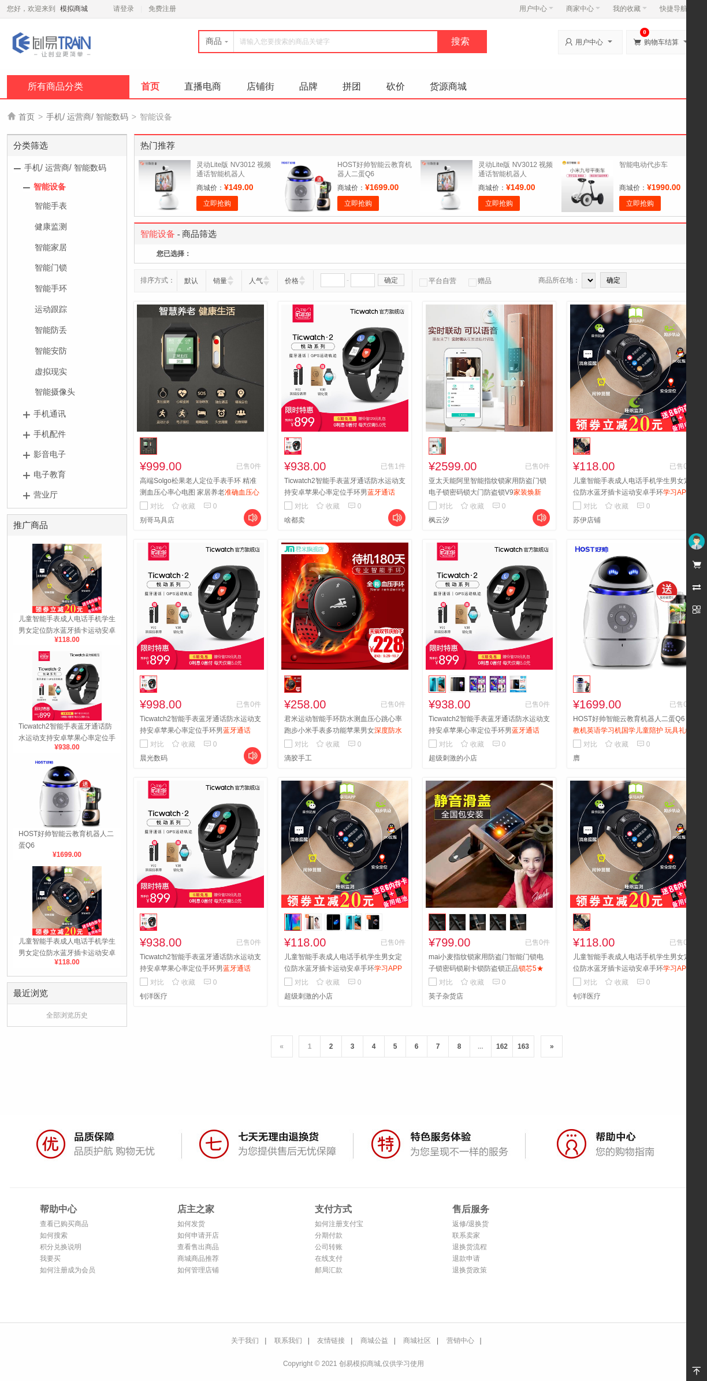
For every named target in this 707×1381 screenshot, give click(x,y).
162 (502, 1046)
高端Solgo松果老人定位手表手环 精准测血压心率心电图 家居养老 (199, 492)
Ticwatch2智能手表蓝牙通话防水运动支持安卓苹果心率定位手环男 (67, 737)
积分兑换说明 (60, 1247)
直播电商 (202, 86)
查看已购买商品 (64, 1224)
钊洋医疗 (154, 996)
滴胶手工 (298, 758)
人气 (256, 281)
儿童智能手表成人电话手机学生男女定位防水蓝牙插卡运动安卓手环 (67, 630)
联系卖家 (466, 1235)
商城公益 (374, 1341)
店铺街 (260, 86)
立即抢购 (217, 203)
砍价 (395, 86)
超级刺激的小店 (453, 758)
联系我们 (288, 1341)
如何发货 (191, 1224)
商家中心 (583, 9)
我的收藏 (630, 9)
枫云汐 (439, 520)
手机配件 (50, 434)
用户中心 (536, 9)
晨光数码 (154, 758)
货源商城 (448, 86)
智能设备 (50, 186)
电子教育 (50, 474)
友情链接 (331, 1341)
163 (523, 1046)
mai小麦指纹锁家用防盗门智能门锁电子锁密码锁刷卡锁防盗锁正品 (486, 968)
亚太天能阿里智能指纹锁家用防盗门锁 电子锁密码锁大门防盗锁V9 (487, 492)
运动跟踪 (51, 309)
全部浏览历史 (67, 1015)
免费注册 (162, 9)
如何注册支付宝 (339, 1224)
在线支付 (329, 1258)
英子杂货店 (446, 996)
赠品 (480, 281)
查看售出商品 (198, 1247)
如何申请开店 (198, 1235)
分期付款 (329, 1235)
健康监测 (51, 226)
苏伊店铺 (587, 520)
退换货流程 (469, 1247)
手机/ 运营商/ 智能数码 (87, 116)
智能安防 (51, 350)
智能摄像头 (55, 391)
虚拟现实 (51, 371)
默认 (191, 281)
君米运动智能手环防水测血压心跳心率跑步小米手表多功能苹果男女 (343, 730)
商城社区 (417, 1341)
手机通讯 (50, 413)
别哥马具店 (157, 520)
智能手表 (51, 205)
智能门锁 (51, 267)
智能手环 (51, 288)
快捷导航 (677, 9)
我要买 (50, 1258)
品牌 (308, 86)
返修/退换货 (470, 1224)
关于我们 (245, 1341)
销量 (220, 281)
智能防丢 (51, 330)
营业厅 (46, 494)
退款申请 (466, 1258)
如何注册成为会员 (67, 1270)
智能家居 (51, 247)
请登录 (123, 9)
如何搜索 (54, 1235)
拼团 (352, 86)
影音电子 (50, 454)
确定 (391, 280)
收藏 (183, 506)
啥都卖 (294, 520)
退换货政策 (469, 1270)
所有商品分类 (55, 86)
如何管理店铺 (198, 1270)
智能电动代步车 (643, 165)
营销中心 (460, 1341)
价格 (292, 281)
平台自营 (437, 281)
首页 (150, 86)
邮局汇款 (329, 1270)
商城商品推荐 (198, 1258)
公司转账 (329, 1247)
